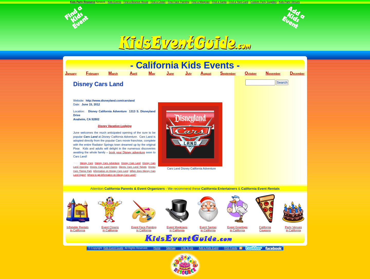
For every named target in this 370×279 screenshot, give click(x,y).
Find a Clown (158, 2)
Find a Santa (219, 2)
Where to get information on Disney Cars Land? (111, 175)
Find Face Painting (178, 2)
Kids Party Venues (289, 2)
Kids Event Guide (113, 248)
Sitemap (170, 248)
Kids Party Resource (82, 2)
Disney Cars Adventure (107, 163)
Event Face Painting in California (143, 216)
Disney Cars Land (131, 163)
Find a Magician (200, 2)
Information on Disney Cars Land (110, 171)
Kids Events (114, 2)
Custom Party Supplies (264, 2)
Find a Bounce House (136, 2)
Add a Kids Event (208, 248)
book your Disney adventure (127, 152)
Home (157, 248)
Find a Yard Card (238, 2)
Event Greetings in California (237, 213)
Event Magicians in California (177, 215)
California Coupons (265, 213)
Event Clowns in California (110, 214)
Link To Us (187, 248)
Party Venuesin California (293, 216)
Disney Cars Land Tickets (133, 167)
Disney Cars (86, 163)
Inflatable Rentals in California (77, 215)
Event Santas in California (208, 213)
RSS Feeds (230, 248)
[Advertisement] (185, 17)
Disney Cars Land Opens (103, 167)
